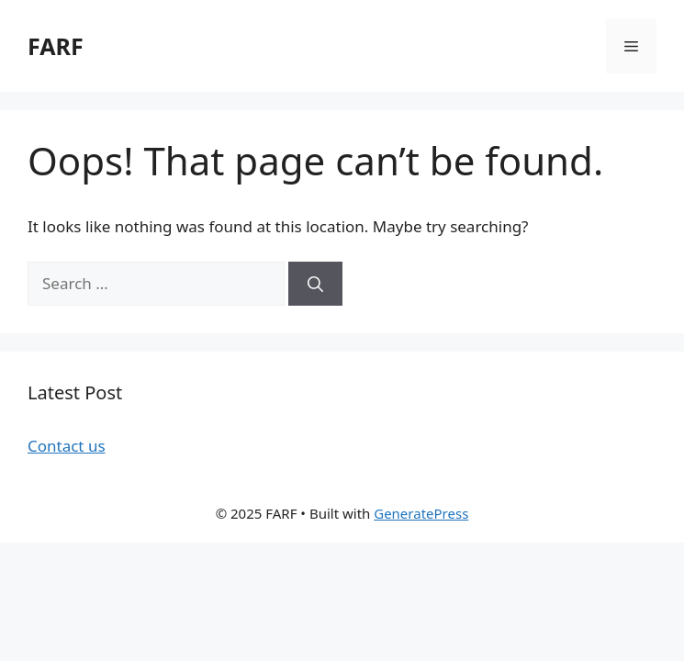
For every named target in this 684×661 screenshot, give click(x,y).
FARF (56, 46)
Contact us (67, 445)
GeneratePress (421, 513)
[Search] (315, 284)
